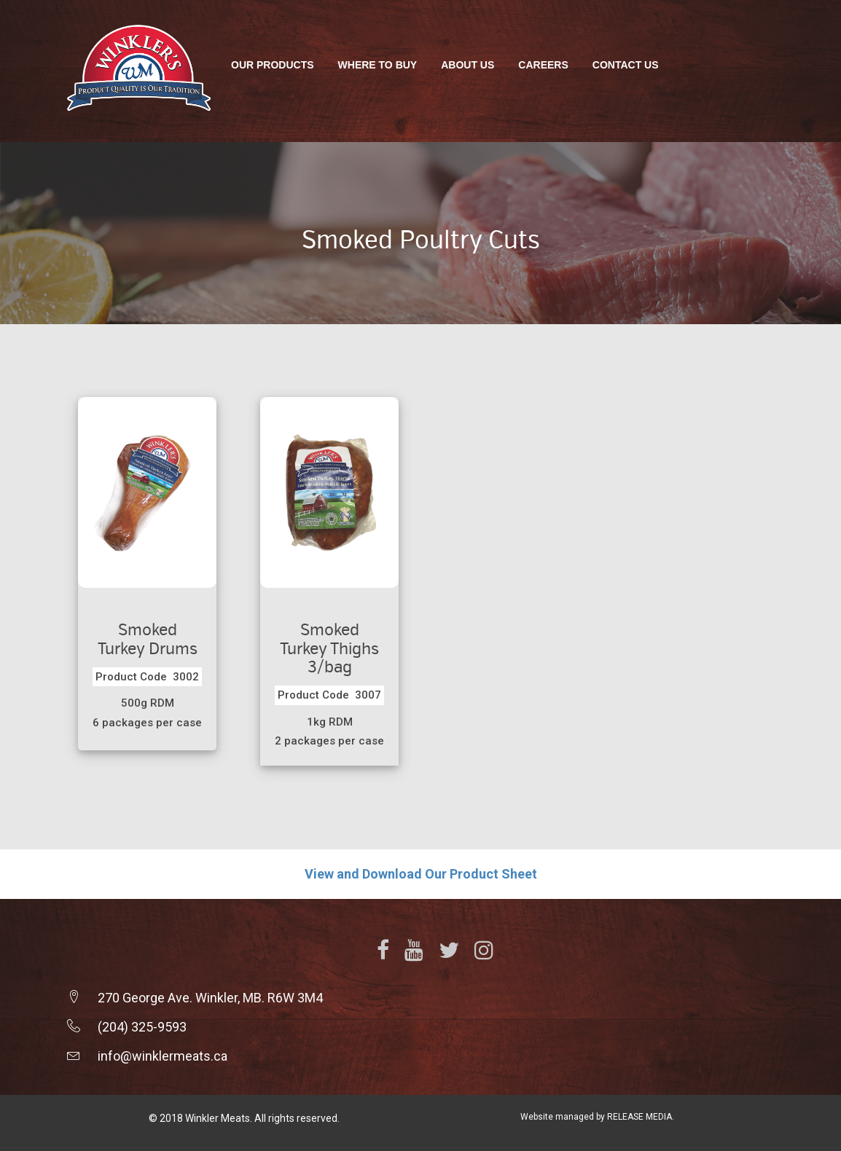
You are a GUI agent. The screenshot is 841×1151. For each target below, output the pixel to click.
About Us (467, 65)
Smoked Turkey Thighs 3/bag (329, 648)
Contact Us (625, 65)
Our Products (272, 65)
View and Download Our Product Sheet (421, 873)
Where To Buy (378, 65)
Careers (543, 65)
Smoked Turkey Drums (147, 639)
